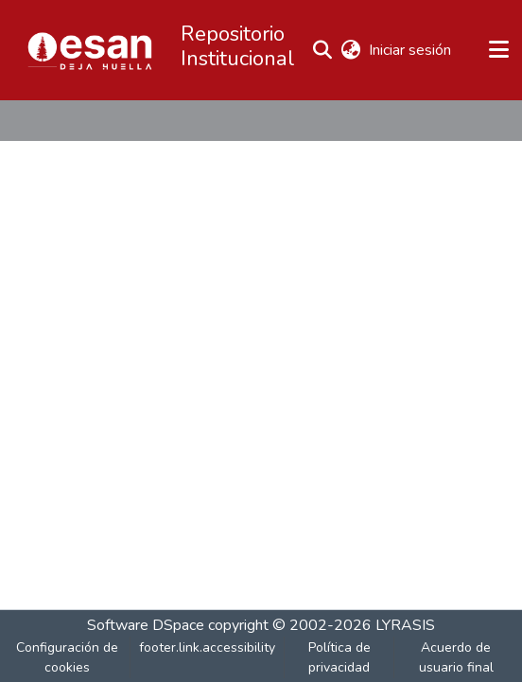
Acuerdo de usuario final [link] (456, 657)
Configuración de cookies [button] (67, 657)
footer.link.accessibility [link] (207, 647)
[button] (89, 50)
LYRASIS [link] (405, 625)
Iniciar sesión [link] (411, 50)
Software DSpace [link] (145, 625)
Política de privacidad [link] (339, 657)
